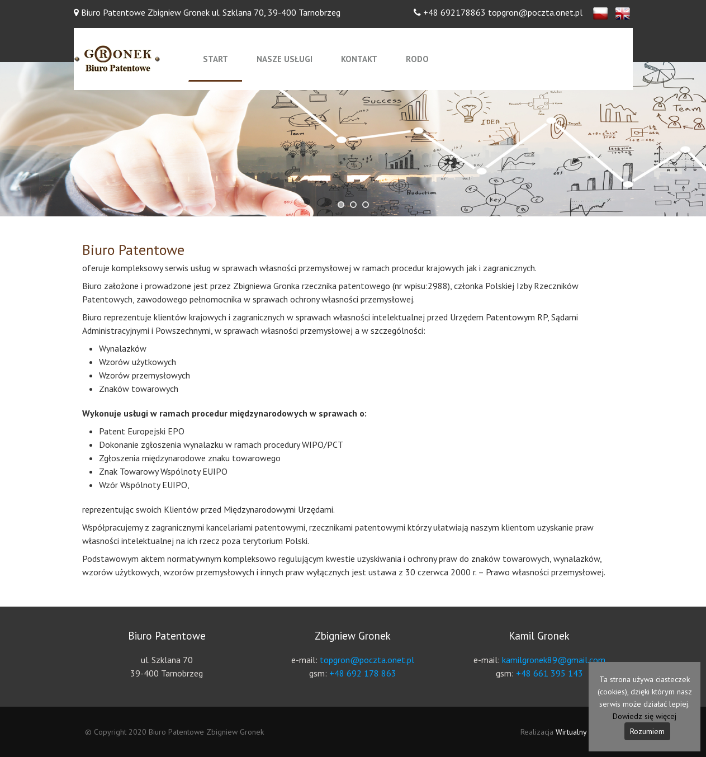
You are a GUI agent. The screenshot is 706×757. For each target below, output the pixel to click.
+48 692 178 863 (362, 673)
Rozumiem (647, 731)
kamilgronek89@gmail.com (553, 659)
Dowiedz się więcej (644, 716)
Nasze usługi (284, 59)
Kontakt (359, 59)
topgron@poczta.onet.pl (367, 659)
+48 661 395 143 (549, 673)
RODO (417, 59)
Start (215, 59)
